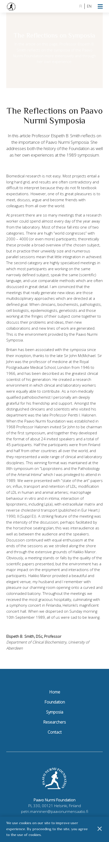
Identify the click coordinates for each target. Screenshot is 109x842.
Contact (55, 732)
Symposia (54, 712)
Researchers (54, 722)
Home (54, 692)
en (89, 6)
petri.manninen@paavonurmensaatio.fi (54, 811)
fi (80, 6)
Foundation (54, 702)
